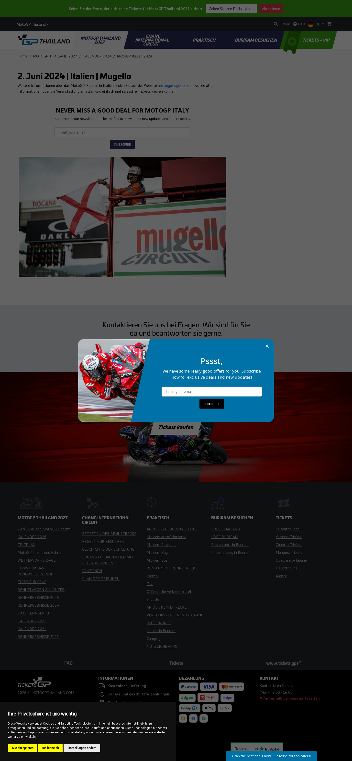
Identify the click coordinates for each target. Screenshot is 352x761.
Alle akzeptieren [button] (22, 748)
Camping (154, 638)
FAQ (68, 663)
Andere (281, 575)
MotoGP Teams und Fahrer (40, 552)
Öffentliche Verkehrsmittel (169, 591)
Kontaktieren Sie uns (176, 346)
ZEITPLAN (26, 544)
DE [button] (314, 24)
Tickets (176, 663)
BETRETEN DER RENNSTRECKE (109, 533)
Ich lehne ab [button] (50, 748)
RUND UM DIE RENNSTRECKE (172, 568)
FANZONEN (92, 570)
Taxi (150, 583)
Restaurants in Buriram (230, 544)
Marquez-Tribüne (289, 552)
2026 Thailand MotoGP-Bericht (44, 528)
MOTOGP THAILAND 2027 (100, 40)
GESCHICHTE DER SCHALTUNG (108, 549)
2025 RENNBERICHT (35, 613)
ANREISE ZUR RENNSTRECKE (172, 528)
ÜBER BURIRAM (224, 536)
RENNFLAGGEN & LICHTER (41, 589)
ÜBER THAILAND (225, 528)
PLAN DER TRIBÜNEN (101, 578)
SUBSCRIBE (122, 144)
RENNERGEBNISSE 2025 (38, 636)
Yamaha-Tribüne (289, 536)
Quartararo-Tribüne (291, 560)
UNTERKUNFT (159, 622)
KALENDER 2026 (32, 536)
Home (23, 56)
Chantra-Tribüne (289, 544)
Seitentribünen (287, 528)
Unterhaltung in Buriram (231, 552)
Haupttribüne (286, 568)
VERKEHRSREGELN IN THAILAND (175, 615)
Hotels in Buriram (161, 630)
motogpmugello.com (175, 85)
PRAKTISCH (204, 40)
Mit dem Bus (157, 560)
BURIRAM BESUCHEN (256, 40)
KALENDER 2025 (32, 620)
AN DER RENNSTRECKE (167, 607)
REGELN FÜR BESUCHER (103, 541)
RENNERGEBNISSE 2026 (38, 597)
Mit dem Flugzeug (161, 544)
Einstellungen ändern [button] (81, 748)
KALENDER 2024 (97, 56)
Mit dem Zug (157, 552)
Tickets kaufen (176, 427)
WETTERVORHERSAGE (37, 560)
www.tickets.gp (283, 663)
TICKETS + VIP (306, 40)
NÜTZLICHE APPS (162, 646)
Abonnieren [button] (271, 8)
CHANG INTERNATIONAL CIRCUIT (152, 40)
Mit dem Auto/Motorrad (166, 536)
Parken (152, 575)
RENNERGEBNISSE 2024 (38, 605)
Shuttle (153, 599)
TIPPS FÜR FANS (32, 581)
